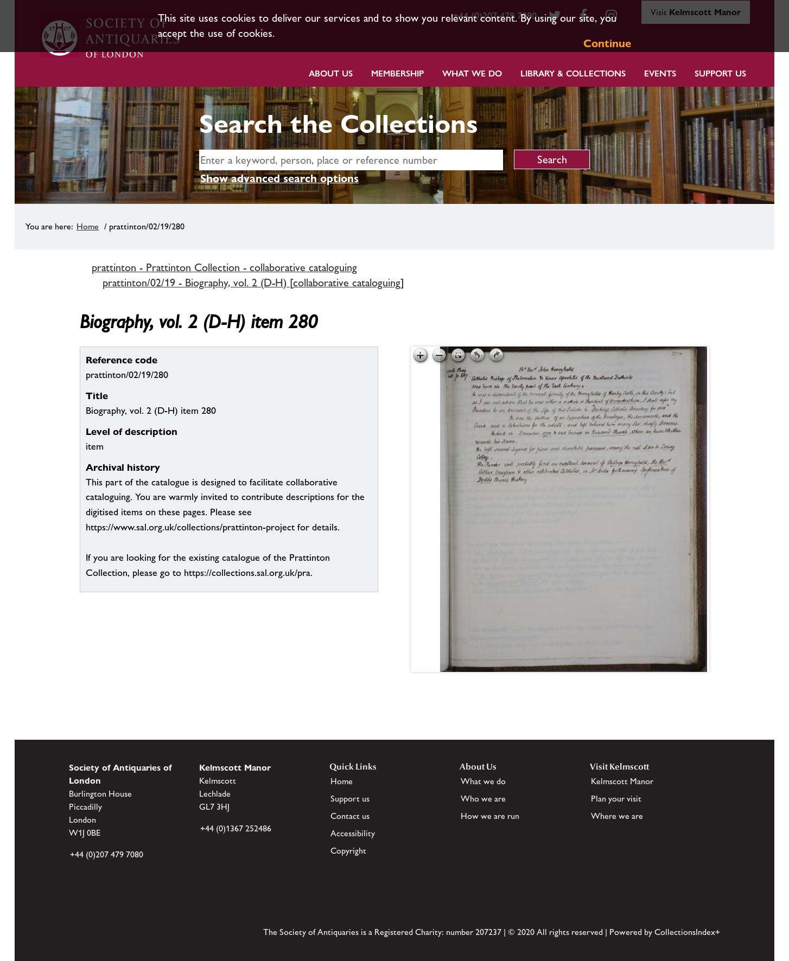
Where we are (617, 816)
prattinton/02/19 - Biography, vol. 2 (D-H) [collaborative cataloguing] (253, 282)
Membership (397, 73)
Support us (350, 798)
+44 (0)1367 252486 (235, 828)
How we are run (490, 816)
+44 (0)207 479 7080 (106, 854)
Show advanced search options (279, 178)
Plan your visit (616, 798)
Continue (607, 43)
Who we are (483, 798)
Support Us (720, 73)
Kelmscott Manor (622, 781)
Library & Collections (573, 73)
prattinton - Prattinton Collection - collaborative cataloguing (224, 267)
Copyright (348, 850)
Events (660, 73)
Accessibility (352, 833)
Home (88, 226)
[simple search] (351, 160)
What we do (472, 73)
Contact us (350, 816)
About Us (331, 73)
